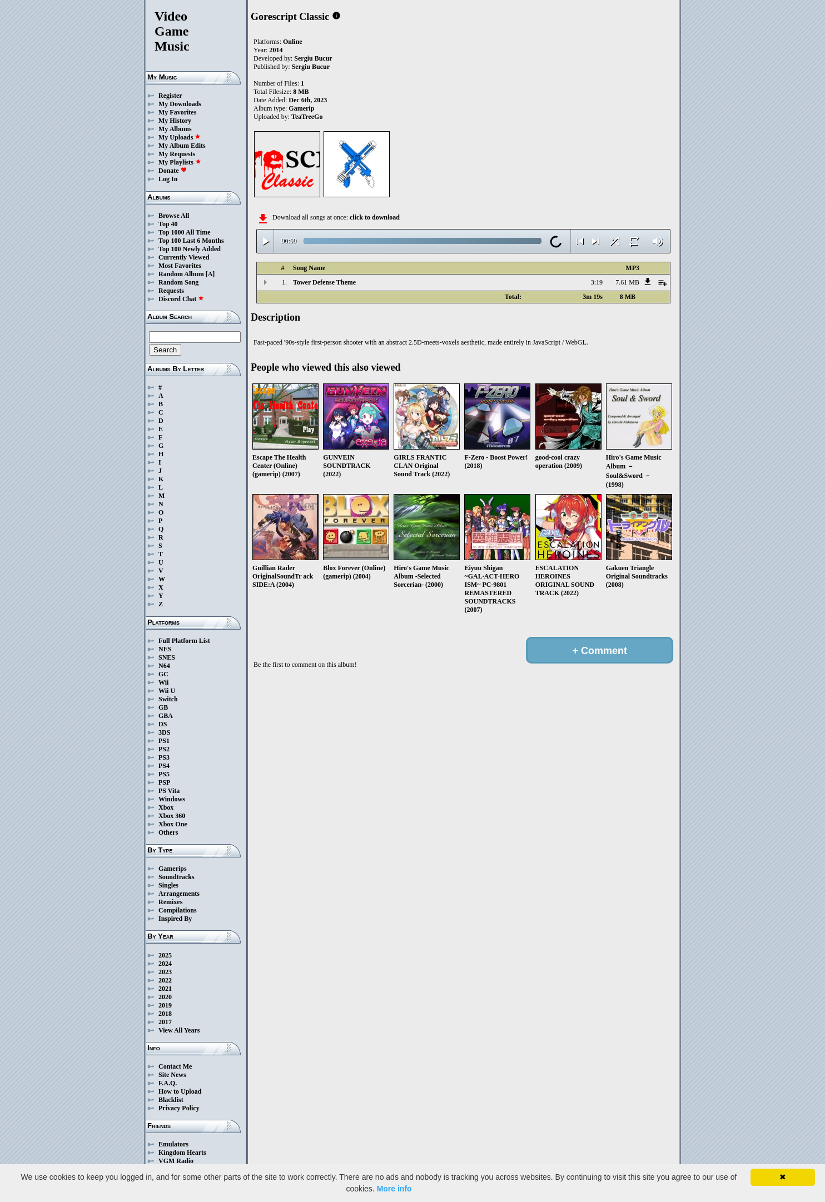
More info (394, 1188)
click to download (375, 217)
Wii (163, 682)
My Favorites (177, 112)
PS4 (164, 766)
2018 (165, 1014)
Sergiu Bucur (313, 58)
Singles (168, 885)
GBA (165, 716)
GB (163, 707)
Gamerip (301, 108)
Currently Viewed (183, 257)
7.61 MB (627, 282)
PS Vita (169, 791)
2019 (165, 1005)
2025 (165, 955)
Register (170, 95)
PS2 (164, 749)
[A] (210, 274)
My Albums (175, 129)
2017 (165, 1022)
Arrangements (179, 893)
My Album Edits (182, 145)
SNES (166, 657)
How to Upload (179, 1091)
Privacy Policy (179, 1108)
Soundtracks (176, 877)
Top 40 (168, 224)
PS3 (164, 757)
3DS (164, 732)
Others (168, 832)
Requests (171, 291)
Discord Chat (181, 299)
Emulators (173, 1144)
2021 (165, 988)
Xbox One (172, 824)
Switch (168, 699)
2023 (165, 972)
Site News (172, 1075)
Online (292, 42)
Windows (171, 799)
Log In (167, 179)
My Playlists (179, 162)
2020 (165, 997)
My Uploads (179, 137)
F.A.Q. (167, 1083)
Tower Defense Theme (324, 282)
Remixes (170, 902)
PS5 (164, 774)
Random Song (178, 282)
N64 (164, 666)
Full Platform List (184, 641)
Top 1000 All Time (184, 232)
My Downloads (179, 104)
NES (164, 649)
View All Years (179, 1030)
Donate (172, 170)
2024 (165, 963)
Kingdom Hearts (182, 1152)
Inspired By (175, 918)
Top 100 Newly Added (189, 249)
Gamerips (172, 868)
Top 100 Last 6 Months (191, 241)
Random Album (181, 274)
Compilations (177, 910)
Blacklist (170, 1100)
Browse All (173, 216)
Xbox (165, 807)
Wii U (166, 691)
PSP (164, 782)
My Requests (176, 154)
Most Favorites (179, 266)
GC (163, 674)
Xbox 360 (171, 816)
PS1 (164, 741)
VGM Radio (175, 1161)
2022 (165, 980)
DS (162, 724)
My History (174, 120)
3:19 (597, 282)
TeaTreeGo (306, 117)
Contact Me (175, 1066)
